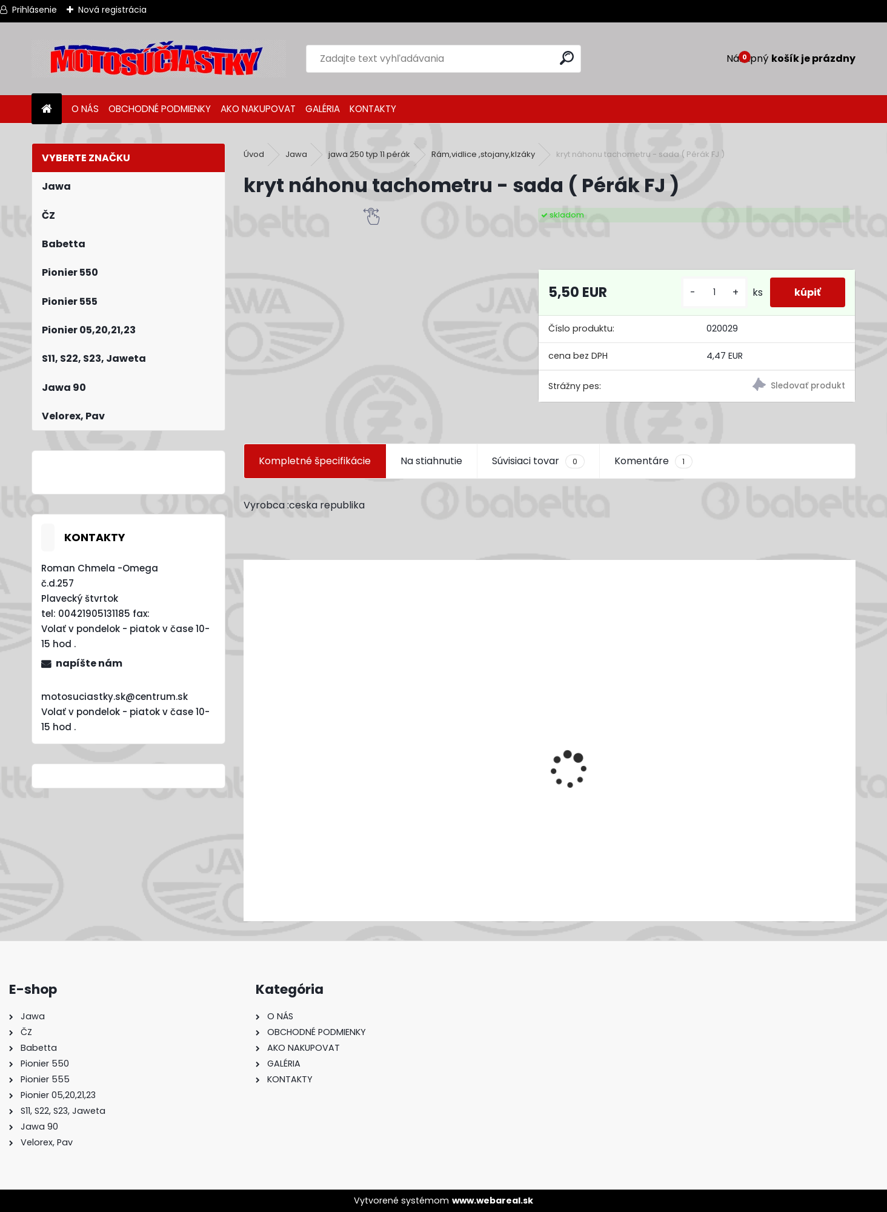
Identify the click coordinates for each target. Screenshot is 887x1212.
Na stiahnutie (431, 461)
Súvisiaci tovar (538, 461)
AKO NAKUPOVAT (258, 108)
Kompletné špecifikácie (315, 461)
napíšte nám (89, 663)
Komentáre (653, 461)
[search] (567, 58)
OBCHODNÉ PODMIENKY (159, 108)
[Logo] (159, 58)
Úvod (254, 154)
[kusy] (714, 292)
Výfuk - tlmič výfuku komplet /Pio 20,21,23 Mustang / (375, 847)
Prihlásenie (34, 10)
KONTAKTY (373, 108)
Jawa (296, 154)
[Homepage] (47, 109)
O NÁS (85, 108)
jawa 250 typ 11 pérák (369, 154)
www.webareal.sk (492, 1200)
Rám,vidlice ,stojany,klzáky (483, 154)
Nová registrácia (112, 10)
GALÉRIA (322, 108)
